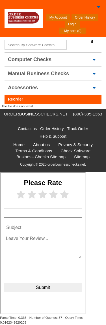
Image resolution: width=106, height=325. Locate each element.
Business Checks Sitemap (41, 156)
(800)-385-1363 (87, 114)
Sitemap (82, 156)
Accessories (23, 87)
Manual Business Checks (38, 73)
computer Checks (29, 59)
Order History (85, 17)
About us (41, 144)
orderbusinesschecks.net (36, 114)
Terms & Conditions (34, 150)
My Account (58, 17)
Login (72, 24)
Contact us (27, 128)
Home (19, 144)
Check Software (76, 150)
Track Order (77, 128)
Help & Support (53, 136)
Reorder (15, 99)
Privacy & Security (75, 144)
